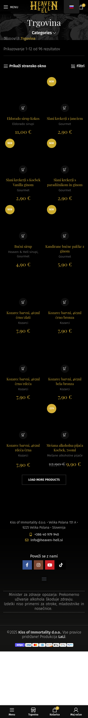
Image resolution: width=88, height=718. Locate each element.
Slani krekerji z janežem (65, 118)
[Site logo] (44, 6)
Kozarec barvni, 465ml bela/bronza (64, 381)
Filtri (80, 66)
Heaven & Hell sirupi (23, 252)
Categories (42, 33)
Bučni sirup (23, 246)
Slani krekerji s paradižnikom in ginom (65, 182)
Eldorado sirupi (23, 124)
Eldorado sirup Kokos (23, 118)
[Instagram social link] (38, 565)
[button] (23, 108)
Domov (10, 38)
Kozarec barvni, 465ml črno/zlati (23, 315)
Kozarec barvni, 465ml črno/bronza (64, 315)
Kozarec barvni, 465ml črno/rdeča (23, 381)
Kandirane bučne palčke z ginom (65, 248)
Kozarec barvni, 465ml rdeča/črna (23, 447)
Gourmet (65, 124)
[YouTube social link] (49, 565)
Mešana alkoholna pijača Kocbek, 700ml (64, 447)
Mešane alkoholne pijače (65, 455)
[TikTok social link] (61, 565)
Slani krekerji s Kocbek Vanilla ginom (23, 182)
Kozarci (23, 323)
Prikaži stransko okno (27, 66)
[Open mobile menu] (11, 7)
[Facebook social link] (27, 565)
